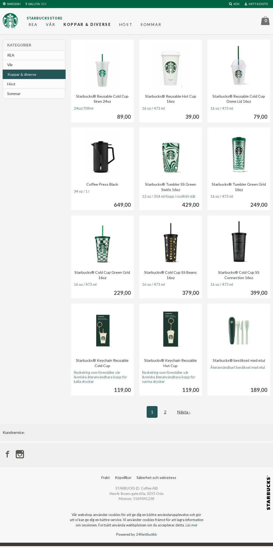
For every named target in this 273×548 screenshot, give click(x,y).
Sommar (151, 25)
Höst (126, 25)
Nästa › (183, 413)
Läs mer (192, 527)
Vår (50, 25)
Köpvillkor (123, 479)
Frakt (105, 479)
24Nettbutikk (146, 536)
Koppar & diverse (87, 25)
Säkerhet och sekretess (156, 479)
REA (33, 25)
